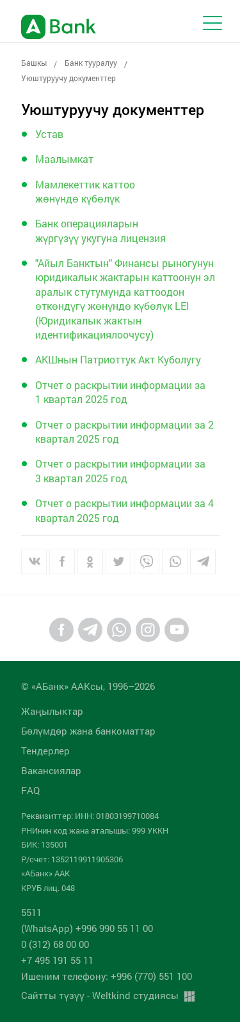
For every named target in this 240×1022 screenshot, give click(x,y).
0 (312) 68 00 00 (55, 944)
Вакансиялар (51, 770)
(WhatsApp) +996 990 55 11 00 (87, 928)
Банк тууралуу (91, 62)
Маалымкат (64, 158)
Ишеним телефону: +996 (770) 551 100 (106, 976)
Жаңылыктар (52, 711)
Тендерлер (45, 750)
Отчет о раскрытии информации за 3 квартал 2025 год (120, 470)
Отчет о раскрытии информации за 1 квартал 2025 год (120, 392)
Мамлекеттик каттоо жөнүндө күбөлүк (85, 191)
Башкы (34, 62)
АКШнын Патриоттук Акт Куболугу (118, 359)
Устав (49, 134)
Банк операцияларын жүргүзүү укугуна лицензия (100, 230)
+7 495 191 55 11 (57, 960)
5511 (31, 912)
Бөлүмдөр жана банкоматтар (88, 730)
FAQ (30, 790)
